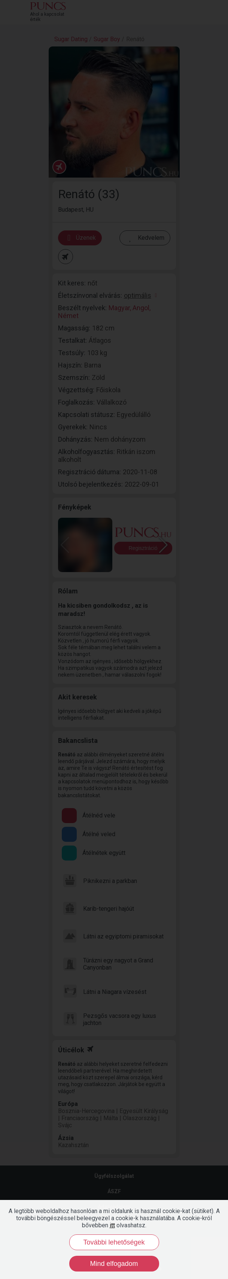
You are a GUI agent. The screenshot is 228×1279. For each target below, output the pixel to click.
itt (112, 1225)
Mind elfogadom (114, 1263)
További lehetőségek (114, 1242)
